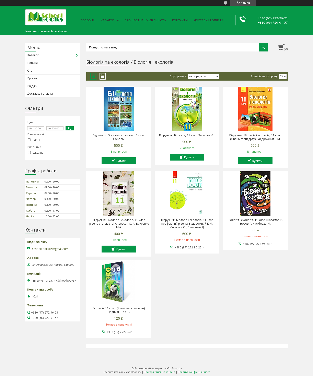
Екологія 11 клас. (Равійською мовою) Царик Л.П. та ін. (119, 310)
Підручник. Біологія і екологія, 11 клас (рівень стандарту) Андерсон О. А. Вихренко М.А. (119, 223)
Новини (32, 63)
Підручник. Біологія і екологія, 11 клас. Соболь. (118, 137)
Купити (121, 161)
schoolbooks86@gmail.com (50, 249)
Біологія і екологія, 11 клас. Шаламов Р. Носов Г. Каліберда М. (255, 221)
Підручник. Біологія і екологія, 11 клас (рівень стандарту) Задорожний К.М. (255, 137)
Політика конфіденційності (194, 372)
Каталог (107, 20)
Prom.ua (177, 368)
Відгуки (32, 86)
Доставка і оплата (208, 20)
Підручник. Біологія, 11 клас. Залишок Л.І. (187, 135)
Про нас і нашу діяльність (145, 20)
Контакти (180, 20)
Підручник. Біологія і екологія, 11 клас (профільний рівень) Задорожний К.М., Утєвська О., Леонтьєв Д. (187, 223)
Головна (88, 20)
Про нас (32, 78)
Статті (31, 70)
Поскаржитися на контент (159, 372)
